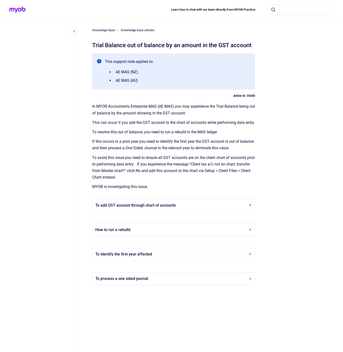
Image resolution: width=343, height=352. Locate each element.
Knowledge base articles (137, 30)
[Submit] (273, 10)
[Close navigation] (74, 31)
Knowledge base (103, 30)
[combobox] (301, 9)
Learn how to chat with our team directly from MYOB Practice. (213, 9)
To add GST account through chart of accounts (173, 205)
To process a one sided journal (173, 278)
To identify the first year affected (173, 254)
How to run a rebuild (173, 229)
